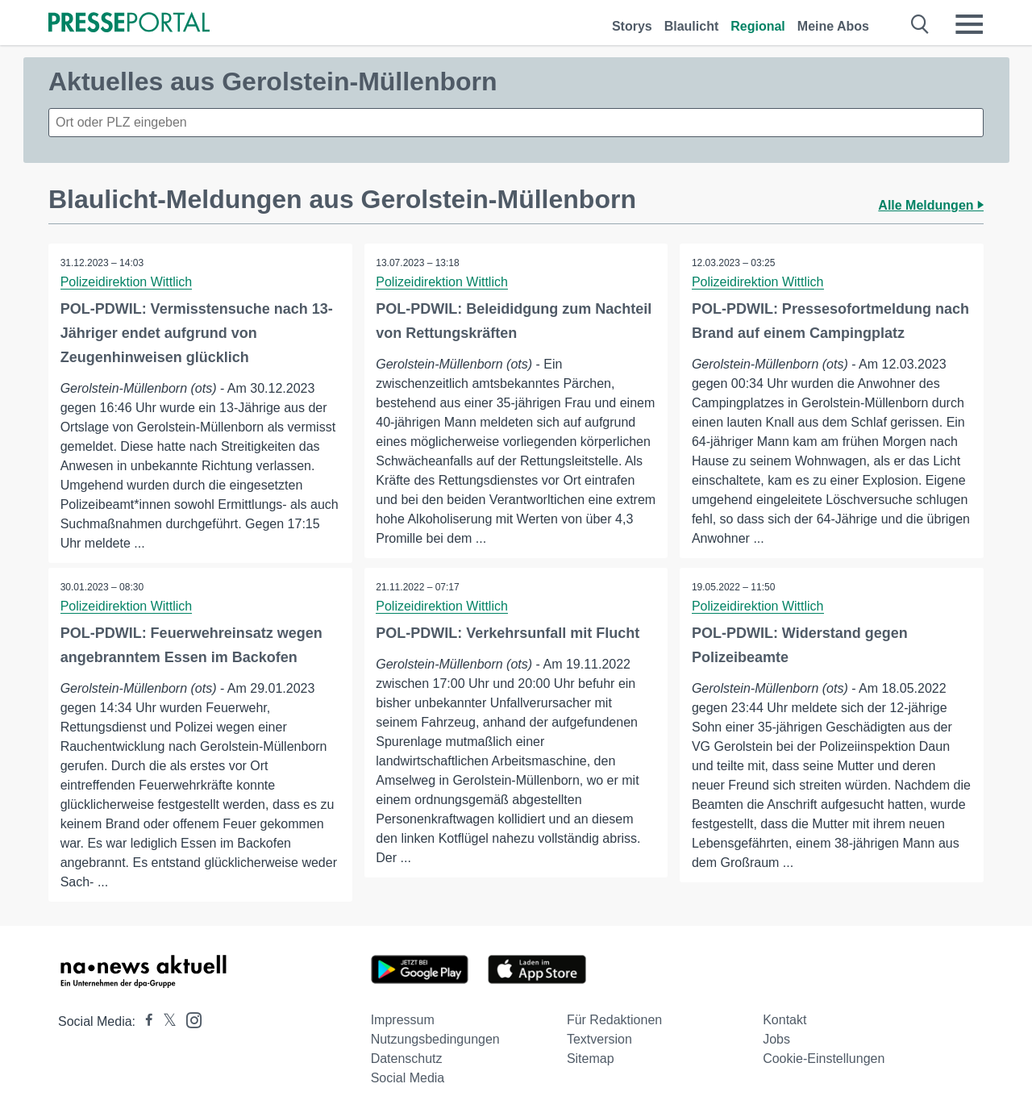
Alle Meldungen (931, 205)
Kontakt (784, 1020)
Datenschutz (407, 1058)
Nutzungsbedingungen (435, 1039)
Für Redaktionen (614, 1020)
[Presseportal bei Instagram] (189, 1019)
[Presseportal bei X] (165, 1021)
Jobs (776, 1039)
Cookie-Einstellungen (823, 1058)
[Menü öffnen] (969, 24)
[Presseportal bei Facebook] (144, 1021)
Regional (757, 26)
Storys (632, 26)
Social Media (408, 1078)
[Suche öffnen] (920, 24)
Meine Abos (833, 26)
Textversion (599, 1039)
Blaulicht (691, 26)
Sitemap (590, 1058)
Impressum (403, 1020)
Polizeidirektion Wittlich (126, 282)
